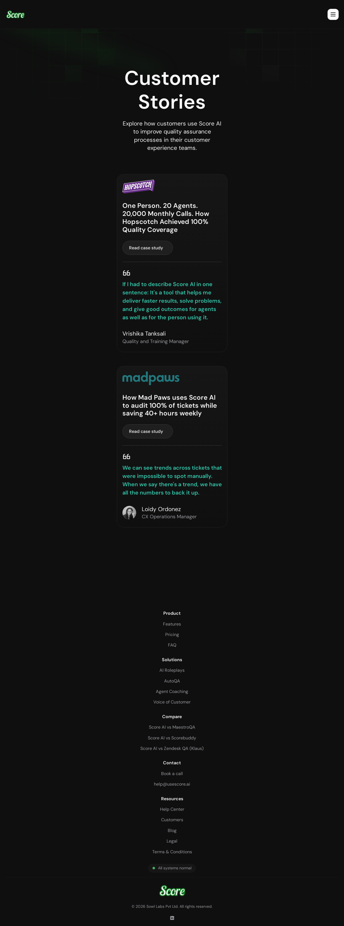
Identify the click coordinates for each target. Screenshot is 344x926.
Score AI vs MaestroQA (172, 727)
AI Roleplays (172, 670)
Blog (172, 830)
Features (172, 624)
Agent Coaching (172, 691)
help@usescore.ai (172, 784)
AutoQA (172, 681)
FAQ (172, 645)
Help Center (172, 809)
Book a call (172, 773)
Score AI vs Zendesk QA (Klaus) (172, 748)
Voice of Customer (172, 702)
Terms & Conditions (172, 852)
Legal (172, 841)
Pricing (172, 634)
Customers (172, 820)
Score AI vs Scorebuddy (172, 738)
